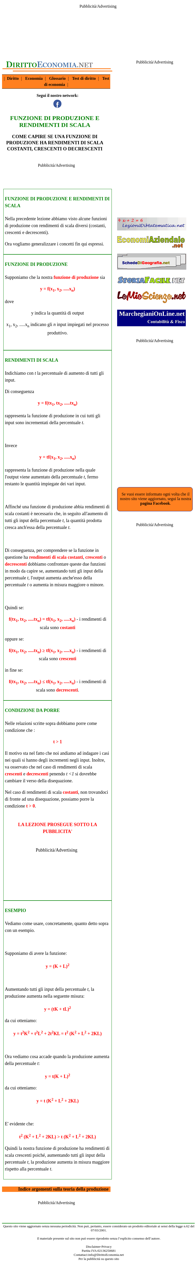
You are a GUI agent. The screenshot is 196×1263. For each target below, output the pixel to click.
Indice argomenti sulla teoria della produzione (63, 1189)
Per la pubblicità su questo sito (98, 1259)
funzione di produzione (76, 277)
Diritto (13, 78)
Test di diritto (84, 78)
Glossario (57, 78)
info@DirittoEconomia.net (106, 1255)
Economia (34, 78)
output (78, 313)
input (61, 324)
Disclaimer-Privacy (99, 1246)
